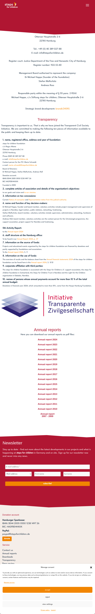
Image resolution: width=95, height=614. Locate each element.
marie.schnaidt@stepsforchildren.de (23, 165)
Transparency (8, 560)
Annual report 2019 (47, 364)
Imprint (53, 610)
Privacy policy (45, 610)
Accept (47, 590)
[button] (91, 567)
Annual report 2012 (47, 399)
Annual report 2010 (47, 409)
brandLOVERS (63, 109)
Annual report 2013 (47, 394)
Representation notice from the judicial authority (48, 200)
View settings (47, 604)
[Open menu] (87, 5)
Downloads (7, 557)
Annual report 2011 (47, 404)
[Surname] (76, 474)
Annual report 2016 (47, 379)
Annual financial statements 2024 (60, 259)
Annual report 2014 (47, 389)
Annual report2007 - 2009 (48, 415)
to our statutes (30, 192)
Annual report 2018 (47, 369)
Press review (8, 563)
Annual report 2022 (47, 349)
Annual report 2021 (47, 354)
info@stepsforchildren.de (18, 159)
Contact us (7, 550)
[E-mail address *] (47, 467)
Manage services (9, 582)
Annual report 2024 (15, 232)
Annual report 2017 (47, 374)
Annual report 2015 (47, 384)
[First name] (47, 474)
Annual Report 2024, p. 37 (27, 239)
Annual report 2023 (47, 344)
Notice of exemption (17, 200)
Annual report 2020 (47, 359)
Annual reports (9, 553)
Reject (47, 597)
